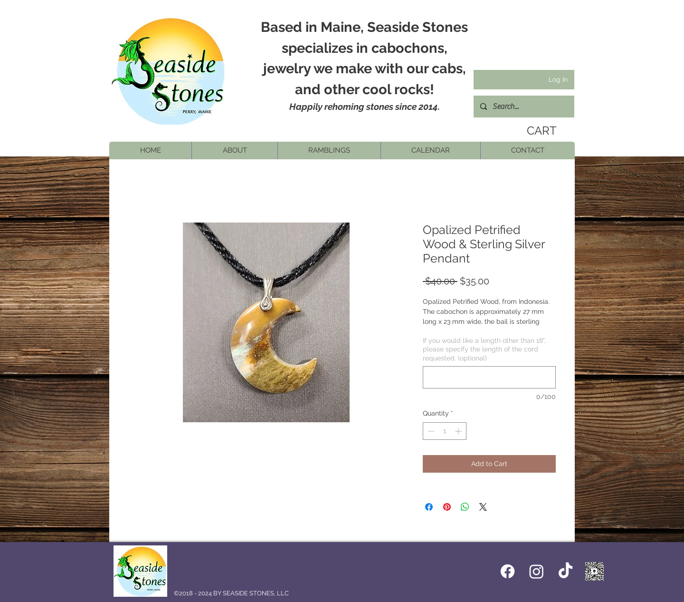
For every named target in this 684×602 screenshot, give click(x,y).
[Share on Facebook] (429, 507)
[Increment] (459, 431)
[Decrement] (430, 431)
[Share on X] (483, 507)
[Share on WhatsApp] (465, 507)
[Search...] (523, 106)
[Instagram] (536, 571)
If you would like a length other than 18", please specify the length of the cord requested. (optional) (484, 349)
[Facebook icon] (507, 571)
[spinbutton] (444, 431)
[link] (539, 131)
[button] (234, 150)
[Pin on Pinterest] (447, 507)
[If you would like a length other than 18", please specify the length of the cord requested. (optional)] (489, 377)
